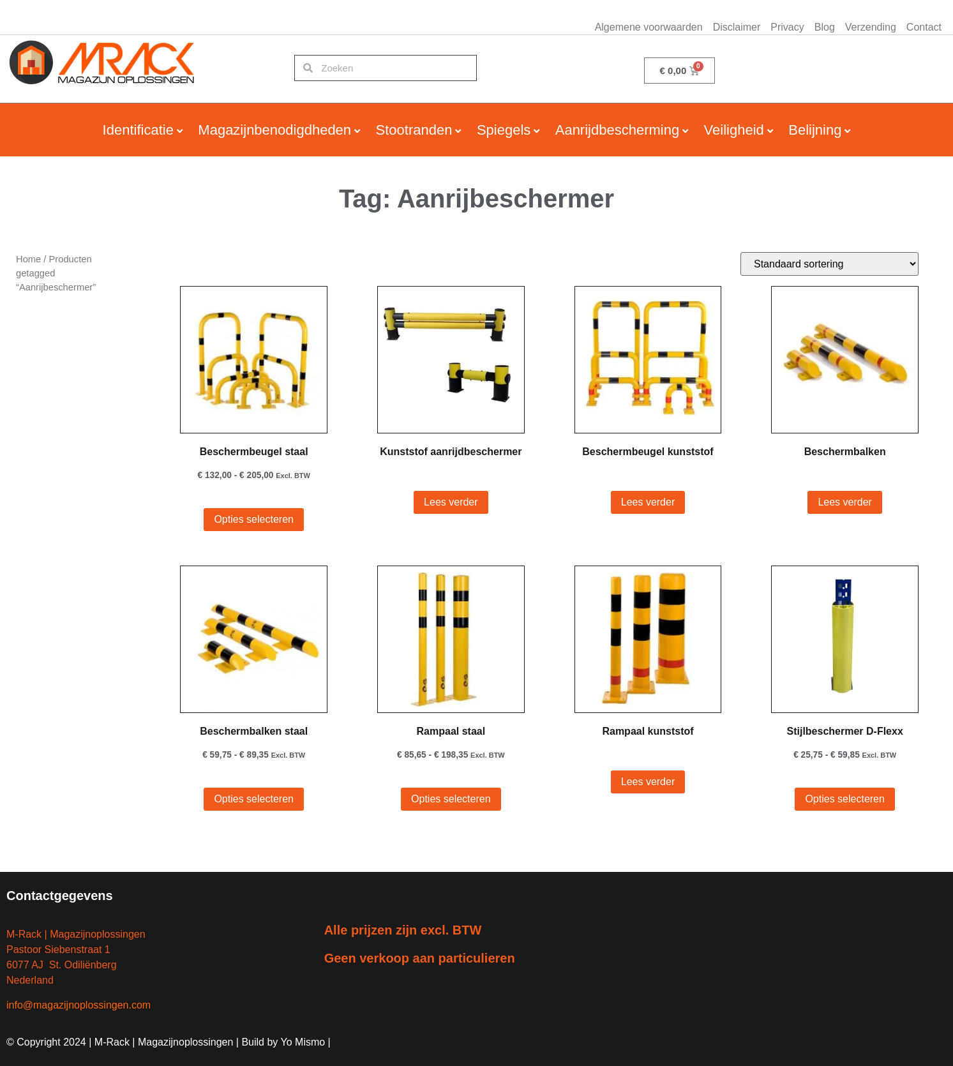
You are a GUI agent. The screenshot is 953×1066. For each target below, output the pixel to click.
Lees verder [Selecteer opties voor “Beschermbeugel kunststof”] (648, 502)
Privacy (787, 27)
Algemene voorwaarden (649, 27)
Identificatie (138, 130)
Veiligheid (734, 130)
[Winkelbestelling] (829, 264)
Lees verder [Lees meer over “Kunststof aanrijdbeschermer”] (451, 502)
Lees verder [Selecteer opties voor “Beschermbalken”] (845, 502)
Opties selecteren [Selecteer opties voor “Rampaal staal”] (451, 798)
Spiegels (503, 130)
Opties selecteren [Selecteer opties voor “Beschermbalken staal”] (254, 798)
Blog (824, 27)
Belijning (814, 130)
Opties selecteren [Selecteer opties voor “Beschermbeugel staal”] (254, 519)
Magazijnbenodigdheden (274, 130)
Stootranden (414, 130)
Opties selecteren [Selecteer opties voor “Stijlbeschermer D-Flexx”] (845, 798)
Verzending (870, 27)
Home (28, 259)
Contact (924, 27)
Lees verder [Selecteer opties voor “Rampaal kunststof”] (648, 781)
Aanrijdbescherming (617, 130)
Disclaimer (737, 27)
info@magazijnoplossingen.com (78, 1005)
